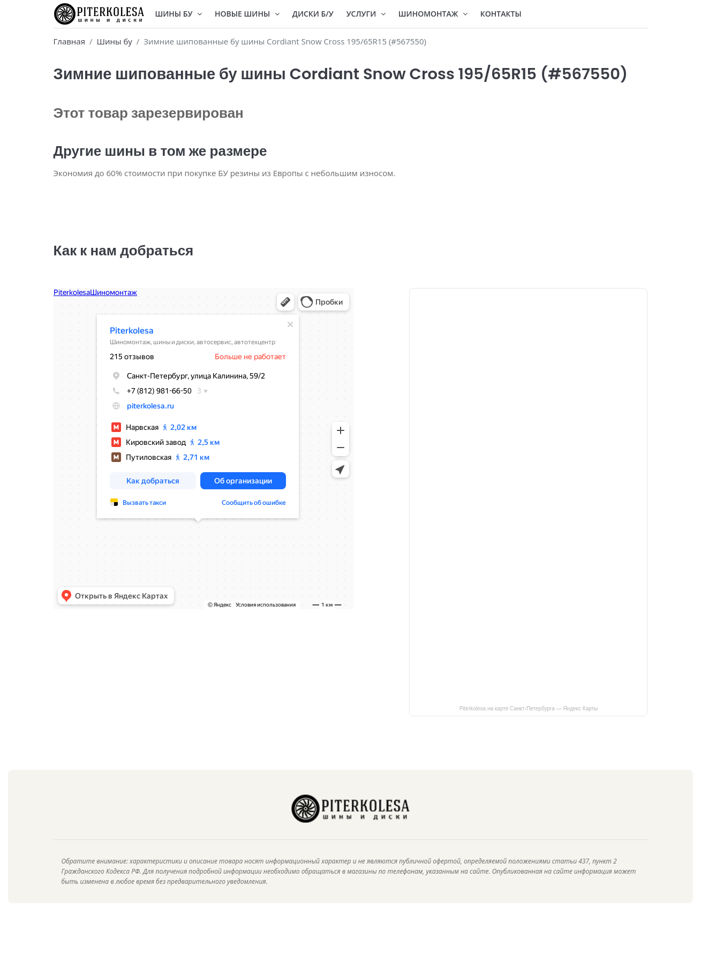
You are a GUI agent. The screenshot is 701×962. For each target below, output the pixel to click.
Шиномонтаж (433, 14)
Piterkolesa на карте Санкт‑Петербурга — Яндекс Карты (528, 725)
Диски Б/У (313, 14)
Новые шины (247, 14)
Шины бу (114, 41)
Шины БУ (178, 14)
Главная (69, 41)
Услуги (366, 14)
